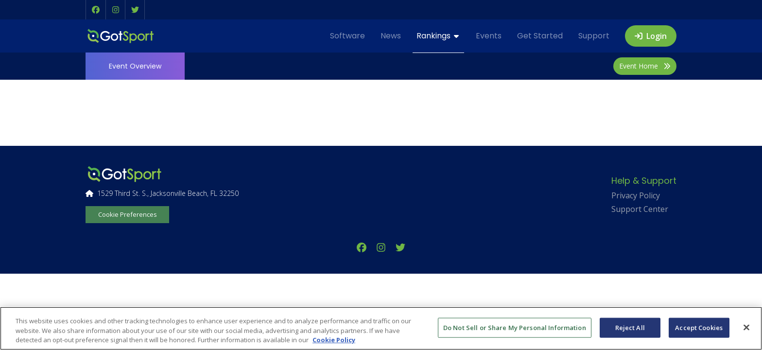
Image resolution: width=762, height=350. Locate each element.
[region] (381, 328)
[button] (95, 9)
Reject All (630, 327)
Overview (135, 66)
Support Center (639, 209)
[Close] (746, 327)
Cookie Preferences (127, 214)
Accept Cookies (699, 327)
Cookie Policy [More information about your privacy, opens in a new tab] (333, 339)
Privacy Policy (635, 195)
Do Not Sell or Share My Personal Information (514, 327)
